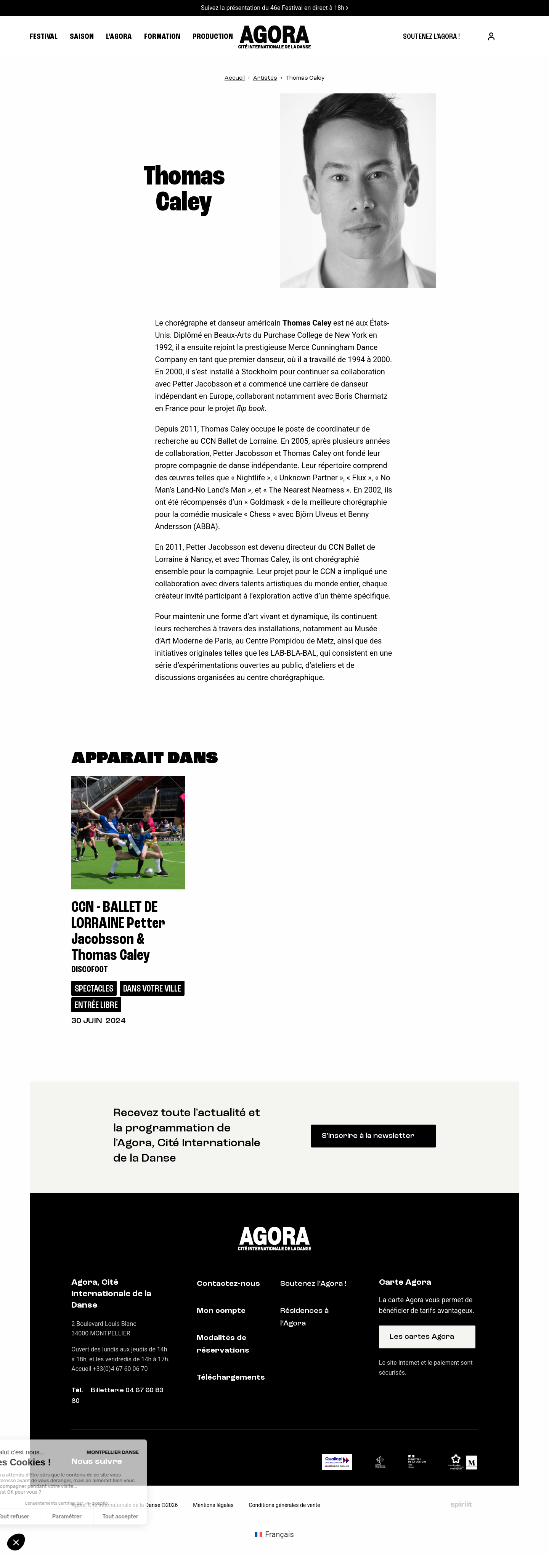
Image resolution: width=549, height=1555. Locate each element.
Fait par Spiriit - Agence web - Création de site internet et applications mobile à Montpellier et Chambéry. (461, 1504)
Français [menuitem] (279, 1534)
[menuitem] (431, 37)
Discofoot (89, 969)
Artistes (265, 78)
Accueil (235, 78)
